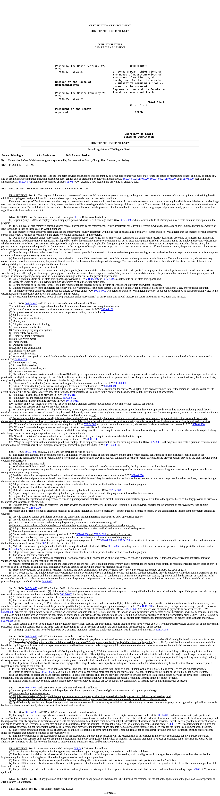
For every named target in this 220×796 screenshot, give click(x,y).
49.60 (197, 769)
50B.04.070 (169, 178)
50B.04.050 (25, 181)
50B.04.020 (142, 178)
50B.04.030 (120, 383)
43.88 (171, 723)
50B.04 (69, 181)
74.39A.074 (21, 359)
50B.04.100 (187, 178)
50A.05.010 (69, 394)
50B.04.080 (91, 279)
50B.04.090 (126, 220)
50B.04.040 (110, 386)
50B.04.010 (129, 178)
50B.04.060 (156, 178)
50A (44, 543)
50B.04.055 (162, 629)
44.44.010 (91, 439)
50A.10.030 (110, 445)
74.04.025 (47, 581)
